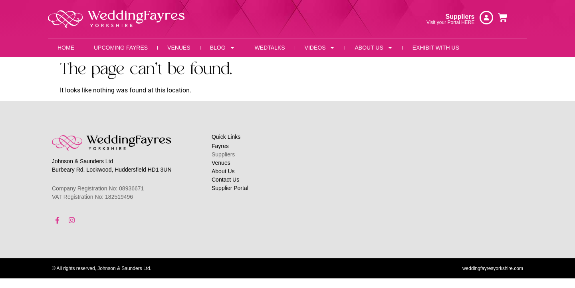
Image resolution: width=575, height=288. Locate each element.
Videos (320, 47)
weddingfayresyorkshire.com (492, 270)
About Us (374, 47)
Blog (222, 47)
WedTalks (270, 47)
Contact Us (225, 179)
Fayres (220, 146)
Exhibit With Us (435, 47)
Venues (178, 47)
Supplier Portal (230, 188)
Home (66, 47)
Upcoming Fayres (121, 47)
